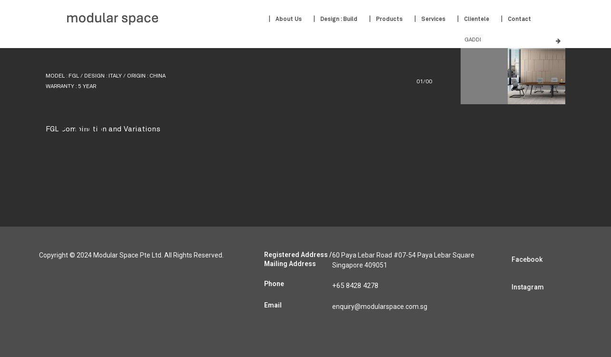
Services (433, 19)
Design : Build (338, 19)
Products (389, 19)
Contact (519, 19)
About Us (289, 19)
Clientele (476, 19)
